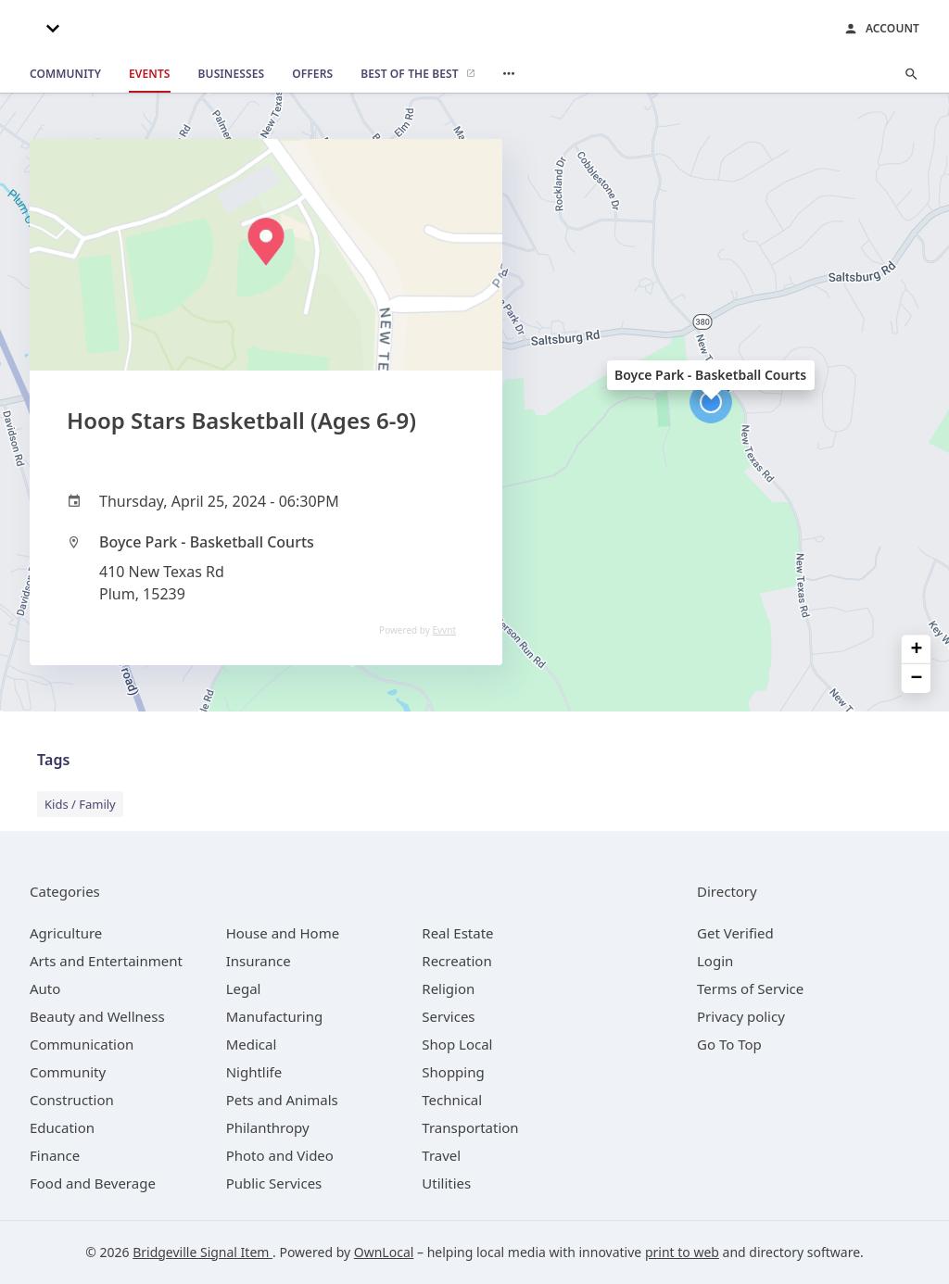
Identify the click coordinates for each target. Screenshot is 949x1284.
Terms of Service (750, 988)
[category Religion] (448, 988)
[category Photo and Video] (280, 1155)
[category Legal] (243, 988)
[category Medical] (251, 1044)
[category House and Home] (283, 933)
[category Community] (68, 1072)
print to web (682, 1252)
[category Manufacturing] (274, 1016)
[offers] (312, 74)
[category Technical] (452, 1099)
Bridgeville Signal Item (202, 1252)
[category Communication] (81, 1044)
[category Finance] (55, 1155)
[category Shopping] (453, 1072)
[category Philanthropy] (268, 1127)
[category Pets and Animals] (282, 1099)
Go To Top (729, 1044)
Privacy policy (741, 1016)
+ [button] (917, 649)
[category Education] (62, 1127)
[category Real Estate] (457, 933)
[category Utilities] (446, 1183)
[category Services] (448, 1016)
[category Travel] (441, 1155)
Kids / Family (80, 804)
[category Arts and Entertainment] (106, 960)
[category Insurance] (258, 960)
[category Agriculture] (66, 933)
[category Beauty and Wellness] (97, 1016)
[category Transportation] (470, 1127)
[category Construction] (72, 1099)
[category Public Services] (274, 1183)
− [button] (917, 678)
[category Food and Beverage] (93, 1183)
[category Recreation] (456, 960)
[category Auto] (45, 988)
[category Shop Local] (457, 1044)
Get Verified (735, 933)
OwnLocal (384, 1252)
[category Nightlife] (254, 1072)
